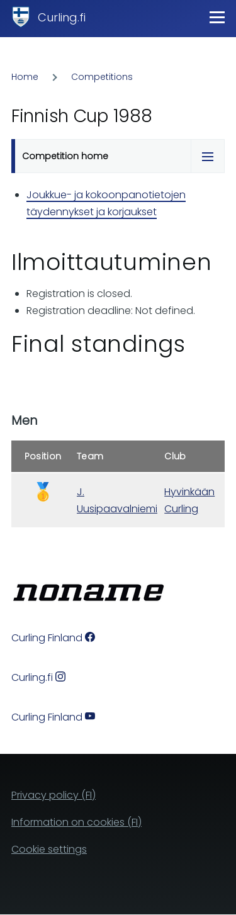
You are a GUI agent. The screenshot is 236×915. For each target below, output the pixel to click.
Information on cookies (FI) (76, 822)
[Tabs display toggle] (208, 156)
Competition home (65, 156)
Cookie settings (49, 849)
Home (24, 76)
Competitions (102, 76)
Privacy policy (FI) (53, 795)
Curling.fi (62, 17)
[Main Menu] (217, 17)
